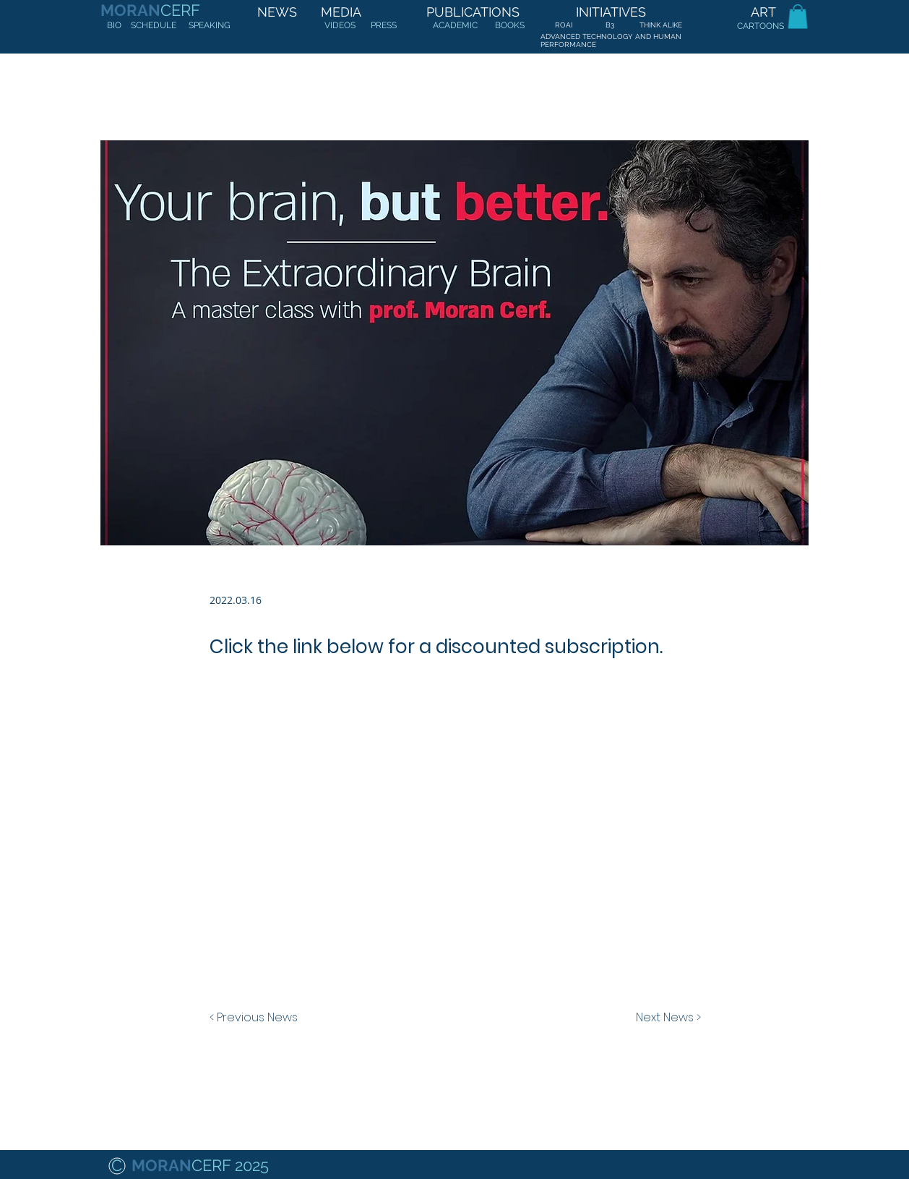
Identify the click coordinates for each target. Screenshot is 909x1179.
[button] (798, 16)
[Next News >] (665, 1017)
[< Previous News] (257, 1017)
